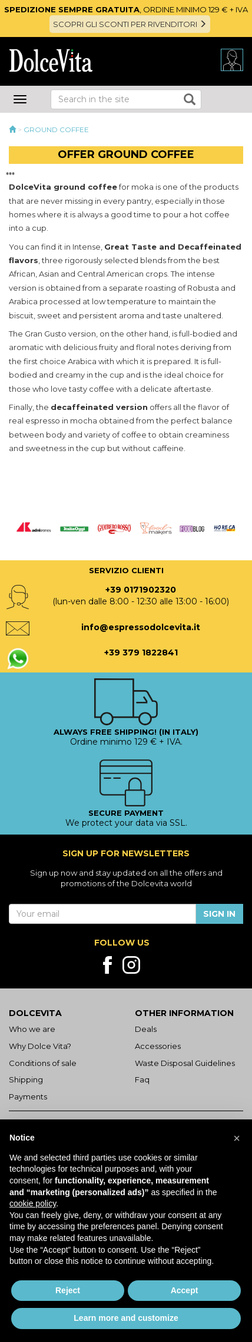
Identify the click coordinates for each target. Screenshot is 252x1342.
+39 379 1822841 (141, 652)
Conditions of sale (43, 1063)
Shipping (26, 1079)
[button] (236, 1138)
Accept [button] (184, 1290)
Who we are (32, 1029)
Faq (142, 1079)
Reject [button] (67, 1290)
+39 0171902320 (140, 589)
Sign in (219, 914)
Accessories (158, 1046)
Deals (146, 1029)
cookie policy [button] (32, 1203)
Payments (28, 1096)
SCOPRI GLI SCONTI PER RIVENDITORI (130, 24)
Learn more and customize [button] (126, 1318)
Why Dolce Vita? (40, 1046)
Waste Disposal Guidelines (185, 1063)
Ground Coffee (56, 129)
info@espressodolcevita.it (140, 627)
